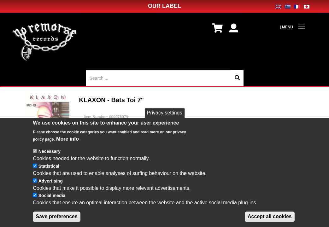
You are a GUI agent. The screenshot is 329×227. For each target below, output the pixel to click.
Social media (52, 195)
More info (67, 139)
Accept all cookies (270, 216)
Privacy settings (164, 113)
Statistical (48, 166)
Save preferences (57, 216)
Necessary (49, 151)
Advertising (50, 181)
